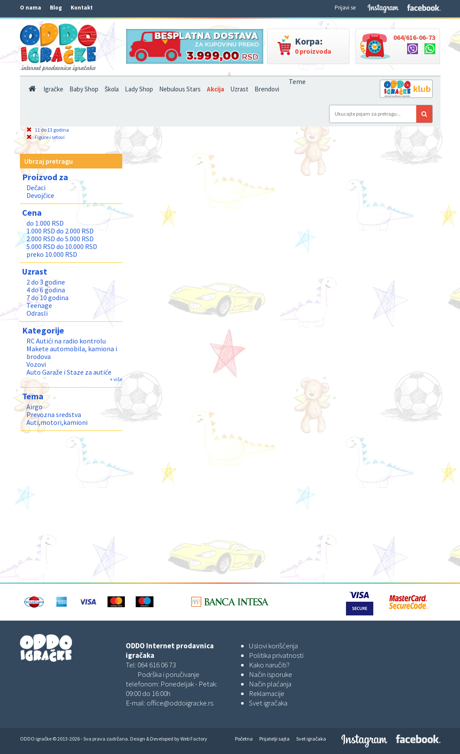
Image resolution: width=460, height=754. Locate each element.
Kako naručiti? (269, 665)
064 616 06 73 (156, 665)
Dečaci (36, 187)
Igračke (53, 89)
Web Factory (193, 738)
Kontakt (82, 7)
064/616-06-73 (414, 37)
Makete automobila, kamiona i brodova (71, 352)
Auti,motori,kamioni (57, 422)
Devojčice (40, 195)
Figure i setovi (45, 137)
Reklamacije (266, 693)
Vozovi (36, 364)
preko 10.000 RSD (51, 254)
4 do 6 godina (45, 290)
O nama (30, 7)
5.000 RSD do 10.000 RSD (61, 246)
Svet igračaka (268, 703)
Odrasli (37, 313)
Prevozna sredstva (53, 414)
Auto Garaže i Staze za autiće (68, 372)
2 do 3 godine (45, 282)
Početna (244, 738)
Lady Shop (139, 89)
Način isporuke (270, 674)
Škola (111, 89)
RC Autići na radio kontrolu (66, 341)
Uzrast (239, 89)
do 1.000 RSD (45, 223)
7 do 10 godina (47, 297)
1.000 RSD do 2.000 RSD (60, 231)
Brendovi (266, 89)
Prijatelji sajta (274, 738)
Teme (297, 81)
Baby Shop (83, 89)
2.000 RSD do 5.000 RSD (60, 239)
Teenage (39, 305)
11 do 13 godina (47, 129)
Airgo (34, 407)
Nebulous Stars (180, 89)
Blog (56, 7)
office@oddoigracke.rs (180, 703)
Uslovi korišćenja (273, 645)
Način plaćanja (270, 684)
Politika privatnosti (276, 655)
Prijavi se (345, 7)
